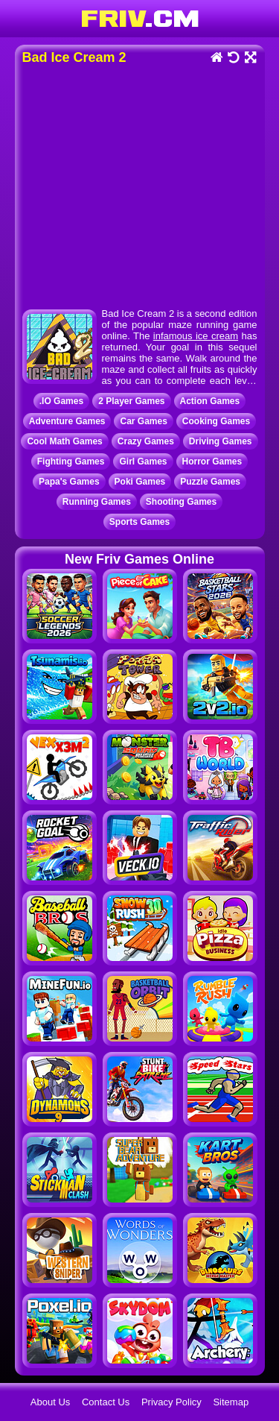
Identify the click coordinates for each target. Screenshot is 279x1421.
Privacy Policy (171, 1402)
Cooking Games (216, 421)
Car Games (143, 421)
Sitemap (230, 1402)
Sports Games (139, 522)
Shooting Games (181, 502)
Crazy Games (146, 441)
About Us (50, 1402)
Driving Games (220, 441)
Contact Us (105, 1402)
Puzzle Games (210, 481)
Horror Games (212, 461)
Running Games (96, 502)
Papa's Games (69, 481)
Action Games (210, 401)
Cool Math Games (64, 441)
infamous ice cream (195, 335)
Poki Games (140, 481)
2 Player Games (131, 401)
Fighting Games (71, 461)
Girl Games (143, 461)
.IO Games (61, 401)
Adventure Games (67, 421)
